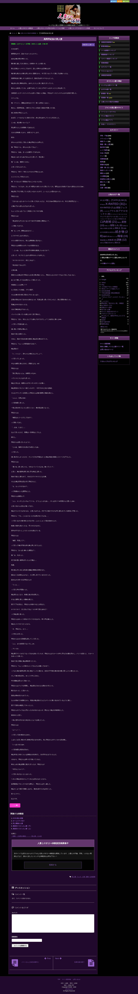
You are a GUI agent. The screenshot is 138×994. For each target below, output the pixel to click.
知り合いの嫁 (106, 309)
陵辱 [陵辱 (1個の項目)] (112, 242)
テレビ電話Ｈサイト (107, 116)
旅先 (101, 185)
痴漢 (101, 162)
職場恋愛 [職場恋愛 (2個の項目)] (104, 240)
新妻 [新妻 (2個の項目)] (112, 228)
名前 (53, 937)
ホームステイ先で (18, 821)
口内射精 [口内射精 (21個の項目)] (108, 221)
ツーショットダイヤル (108, 112)
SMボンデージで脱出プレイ (111, 289)
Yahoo (104, 282)
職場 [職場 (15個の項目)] (122, 236)
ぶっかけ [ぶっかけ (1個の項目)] (106, 211)
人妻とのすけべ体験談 (25, 28)
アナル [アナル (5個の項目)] (114, 211)
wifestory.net (69, 989)
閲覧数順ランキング (107, 54)
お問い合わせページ (106, 349)
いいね (15, 805)
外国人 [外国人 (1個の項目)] (107, 225)
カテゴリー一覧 (106, 67)
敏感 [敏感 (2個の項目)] (106, 228)
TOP (59, 979)
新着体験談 (105, 46)
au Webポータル (107, 305)
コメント (15, 913)
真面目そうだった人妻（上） (22, 829)
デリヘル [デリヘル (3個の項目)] (113, 216)
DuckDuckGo (106, 295)
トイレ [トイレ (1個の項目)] (120, 216)
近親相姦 (103, 159)
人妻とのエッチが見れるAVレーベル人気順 (51, 28)
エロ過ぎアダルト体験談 (109, 287)
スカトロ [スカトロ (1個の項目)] (124, 214)
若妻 (87, 877)
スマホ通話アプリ (107, 120)
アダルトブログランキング (109, 361)
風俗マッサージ (105, 170)
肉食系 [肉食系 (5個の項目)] (112, 240)
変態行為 (103, 164)
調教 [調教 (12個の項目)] (122, 239)
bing (103, 284)
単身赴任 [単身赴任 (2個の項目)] (122, 219)
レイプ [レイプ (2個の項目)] (106, 219)
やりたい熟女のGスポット (110, 311)
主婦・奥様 (103, 188)
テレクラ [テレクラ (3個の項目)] (104, 216)
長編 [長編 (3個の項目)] (107, 242)
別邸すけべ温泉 (107, 307)
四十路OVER (106, 322)
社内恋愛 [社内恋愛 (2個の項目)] (106, 232)
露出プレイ (103, 182)
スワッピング (104, 138)
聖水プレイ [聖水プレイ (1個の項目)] (113, 236)
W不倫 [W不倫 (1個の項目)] (102, 204)
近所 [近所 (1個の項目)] (102, 242)
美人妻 (74, 877)
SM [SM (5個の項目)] (124, 200)
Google (104, 279)
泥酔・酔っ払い (105, 167)
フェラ (79, 877)
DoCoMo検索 (106, 291)
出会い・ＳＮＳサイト (108, 124)
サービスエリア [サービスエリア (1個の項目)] (115, 214)
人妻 (83, 877)
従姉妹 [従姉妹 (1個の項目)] (125, 225)
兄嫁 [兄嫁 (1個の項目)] (116, 218)
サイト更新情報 (105, 343)
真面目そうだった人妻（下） (22, 826)
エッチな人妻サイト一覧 (109, 85)
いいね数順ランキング (108, 50)
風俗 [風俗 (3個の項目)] (117, 242)
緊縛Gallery (105, 324)
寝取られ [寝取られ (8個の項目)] (116, 225)
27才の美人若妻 (18, 818)
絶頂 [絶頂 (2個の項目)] (112, 232)
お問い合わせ (76, 979)
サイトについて (99, 28)
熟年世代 (103, 147)
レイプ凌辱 (103, 150)
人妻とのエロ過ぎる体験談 (110, 101)
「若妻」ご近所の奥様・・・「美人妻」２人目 (26, 836)
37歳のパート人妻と (108, 263)
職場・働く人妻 (105, 144)
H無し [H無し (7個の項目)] (109, 200)
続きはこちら (104, 326)
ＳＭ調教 (103, 176)
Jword (103, 320)
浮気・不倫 (103, 135)
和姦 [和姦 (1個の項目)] (119, 222)
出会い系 (103, 153)
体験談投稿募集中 (108, 42)
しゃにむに (105, 301)
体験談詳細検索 (106, 75)
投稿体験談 (104, 63)
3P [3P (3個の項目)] (102, 200)
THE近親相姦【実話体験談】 (111, 293)
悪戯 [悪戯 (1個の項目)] (102, 228)
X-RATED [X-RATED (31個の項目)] (115, 204)
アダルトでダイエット (109, 313)
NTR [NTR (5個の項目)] (117, 200)
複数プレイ (103, 141)
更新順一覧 (106, 97)
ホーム (12, 28)
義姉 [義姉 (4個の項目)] (106, 236)
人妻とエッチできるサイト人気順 (79, 28)
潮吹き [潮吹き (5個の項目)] (119, 228)
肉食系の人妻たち (106, 179)
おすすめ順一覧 (106, 89)
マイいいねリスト (107, 71)
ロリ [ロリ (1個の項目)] (112, 218)
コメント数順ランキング (109, 58)
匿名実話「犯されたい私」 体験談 (113, 303)
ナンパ (102, 156)
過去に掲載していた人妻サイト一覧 (111, 346)
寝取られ (103, 173)
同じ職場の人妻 (18, 823)
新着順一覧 (106, 93)
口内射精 (92, 877)
